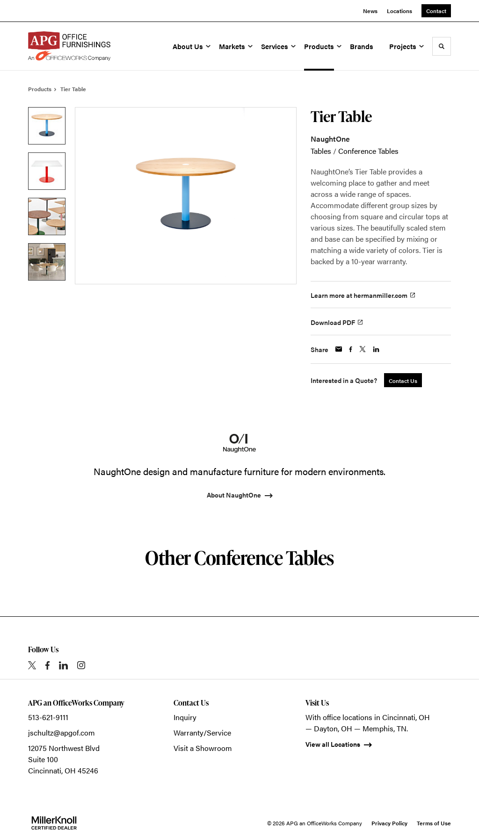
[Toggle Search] (441, 46)
